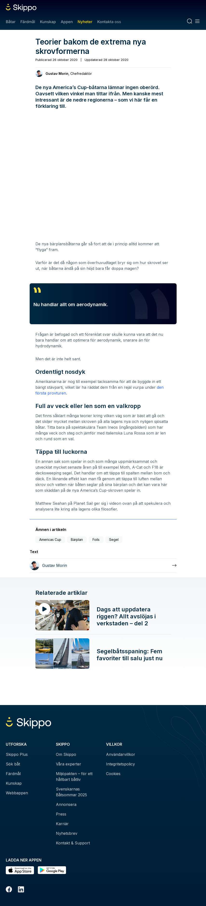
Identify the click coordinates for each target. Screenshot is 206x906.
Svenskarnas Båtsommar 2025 (71, 792)
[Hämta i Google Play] (52, 870)
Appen (67, 21)
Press (61, 814)
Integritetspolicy (120, 764)
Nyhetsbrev (66, 833)
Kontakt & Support (73, 843)
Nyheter (85, 21)
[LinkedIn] (21, 890)
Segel (114, 539)
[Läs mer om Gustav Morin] (103, 565)
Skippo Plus (17, 754)
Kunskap (48, 21)
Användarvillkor (120, 754)
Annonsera (66, 804)
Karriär (62, 823)
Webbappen (17, 792)
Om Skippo (66, 754)
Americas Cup (50, 539)
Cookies (113, 773)
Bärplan (77, 539)
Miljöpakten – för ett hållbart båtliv (74, 776)
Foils (96, 539)
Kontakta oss (109, 21)
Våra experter (68, 764)
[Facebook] (9, 890)
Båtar (10, 21)
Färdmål (27, 21)
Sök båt (13, 764)
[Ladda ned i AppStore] (20, 870)
